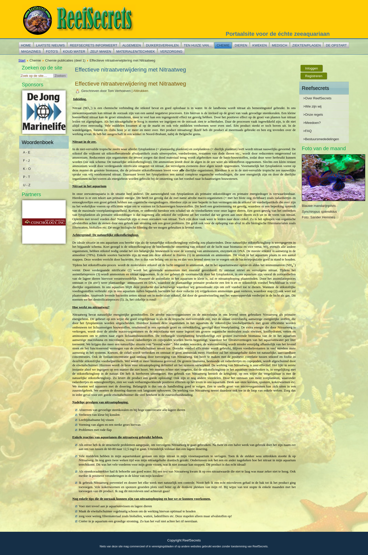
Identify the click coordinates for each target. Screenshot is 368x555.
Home (26, 45)
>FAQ (307, 131)
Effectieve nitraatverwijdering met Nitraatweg (130, 83)
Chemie (223, 45)
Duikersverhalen (162, 45)
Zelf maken (100, 51)
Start (21, 60)
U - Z (26, 185)
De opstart (336, 45)
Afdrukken (140, 91)
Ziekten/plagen (306, 45)
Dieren (241, 45)
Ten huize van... (198, 45)
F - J (26, 160)
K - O (27, 169)
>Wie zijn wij (312, 106)
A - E (26, 152)
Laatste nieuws (50, 45)
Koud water (74, 51)
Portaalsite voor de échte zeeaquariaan (278, 34)
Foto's (52, 51)
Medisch (279, 45)
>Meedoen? (312, 123)
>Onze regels (313, 114)
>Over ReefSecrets (317, 98)
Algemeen (131, 45)
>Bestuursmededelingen (321, 139)
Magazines (31, 51)
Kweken (259, 45)
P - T (26, 177)
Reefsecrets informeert (93, 45)
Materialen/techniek (135, 51)
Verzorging (171, 51)
